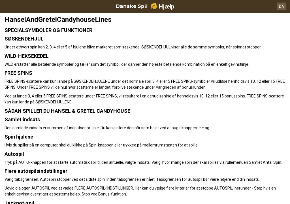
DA (281, 6)
